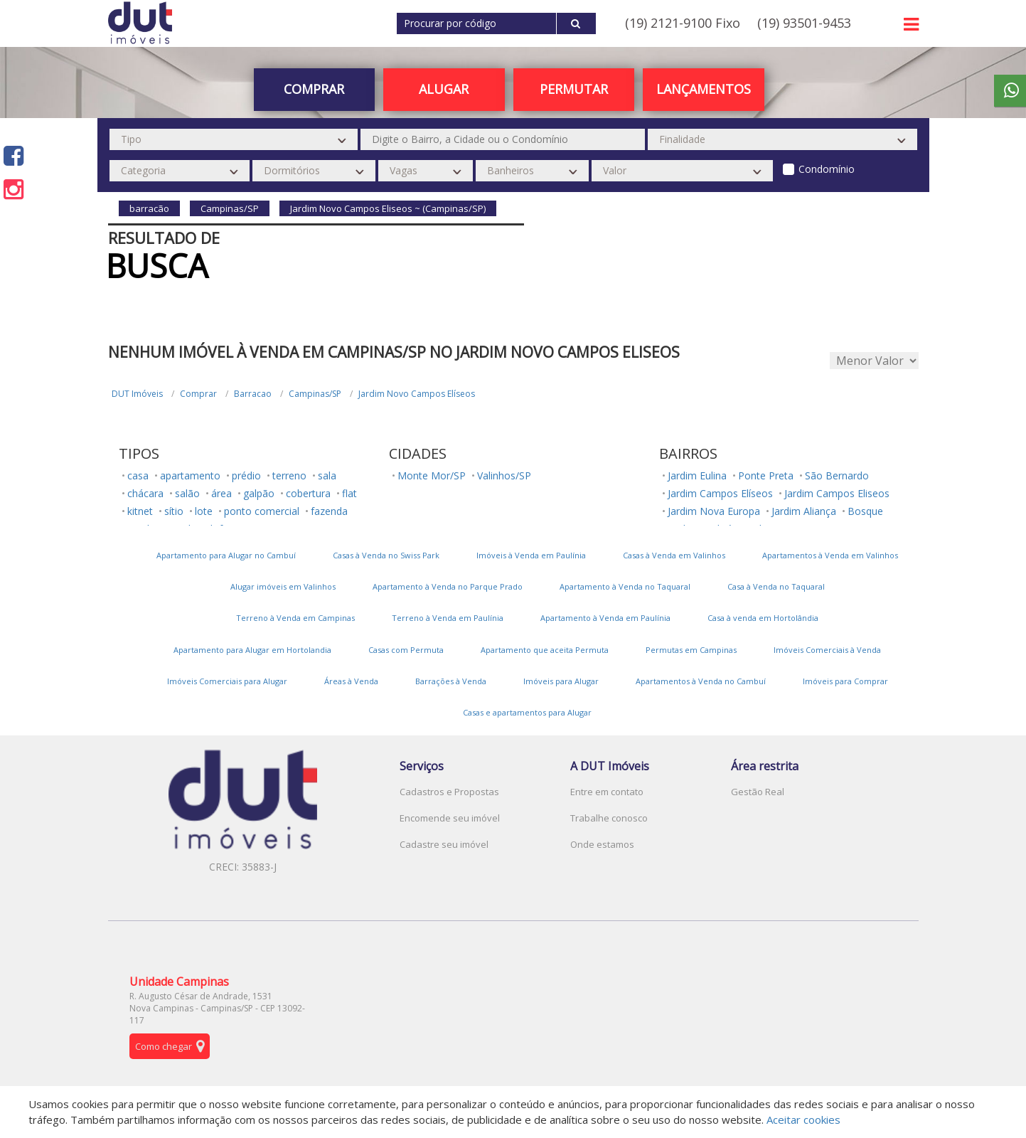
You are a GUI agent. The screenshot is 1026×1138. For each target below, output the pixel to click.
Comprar (314, 88)
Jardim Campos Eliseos (836, 493)
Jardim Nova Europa (714, 511)
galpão (258, 493)
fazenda (329, 511)
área (221, 493)
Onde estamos (602, 844)
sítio (173, 511)
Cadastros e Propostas (449, 791)
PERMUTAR (574, 88)
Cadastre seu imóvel (444, 844)
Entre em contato (606, 791)
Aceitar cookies (803, 1119)
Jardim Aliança (803, 511)
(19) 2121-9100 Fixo (682, 22)
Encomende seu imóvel (450, 818)
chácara (145, 493)
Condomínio (826, 169)
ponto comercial (261, 511)
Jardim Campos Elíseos (720, 493)
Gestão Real (757, 791)
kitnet (140, 511)
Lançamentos (703, 88)
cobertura (308, 493)
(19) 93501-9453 (804, 22)
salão (187, 493)
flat (349, 493)
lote (204, 511)
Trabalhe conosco (609, 818)
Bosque (865, 511)
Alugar (444, 88)
